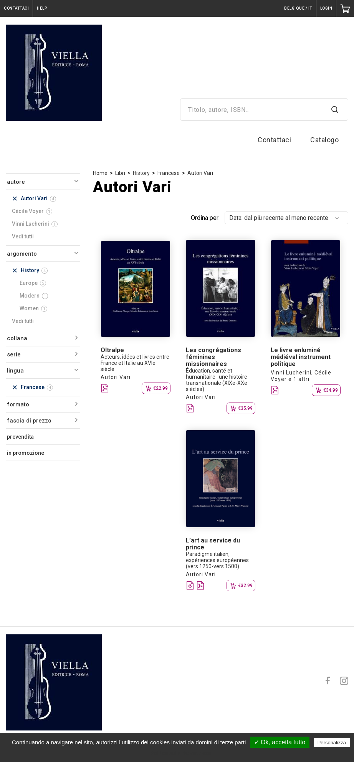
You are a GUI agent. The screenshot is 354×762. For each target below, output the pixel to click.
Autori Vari (200, 173)
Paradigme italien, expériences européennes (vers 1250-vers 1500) (217, 560)
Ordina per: (205, 217)
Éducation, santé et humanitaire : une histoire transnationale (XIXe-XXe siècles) (216, 380)
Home (100, 173)
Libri (120, 173)
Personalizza (332, 742)
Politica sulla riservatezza (181, 753)
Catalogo (324, 140)
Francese (168, 173)
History (141, 173)
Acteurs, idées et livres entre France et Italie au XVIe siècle (135, 363)
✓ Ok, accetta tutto (280, 742)
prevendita (20, 437)
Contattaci (274, 140)
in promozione (25, 453)
